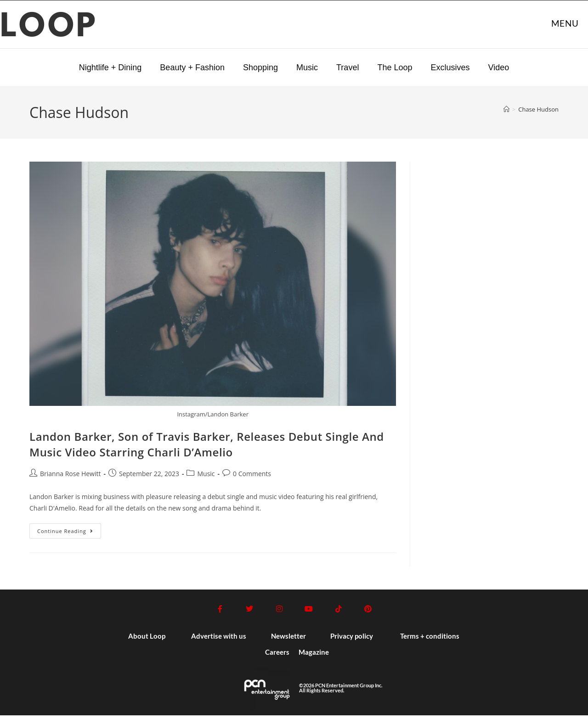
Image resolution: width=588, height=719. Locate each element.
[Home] (506, 109)
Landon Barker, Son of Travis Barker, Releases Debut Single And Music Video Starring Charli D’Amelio (206, 444)
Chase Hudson (538, 109)
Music (307, 67)
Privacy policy (351, 639)
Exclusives (449, 67)
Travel (347, 67)
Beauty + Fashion (192, 67)
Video (498, 67)
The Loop (394, 67)
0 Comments (252, 473)
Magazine (314, 656)
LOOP (49, 27)
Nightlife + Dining (110, 67)
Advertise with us (218, 639)
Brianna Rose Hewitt (70, 473)
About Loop (146, 639)
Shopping (260, 67)
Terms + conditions (429, 639)
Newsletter (288, 639)
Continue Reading (69, 528)
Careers (277, 656)
